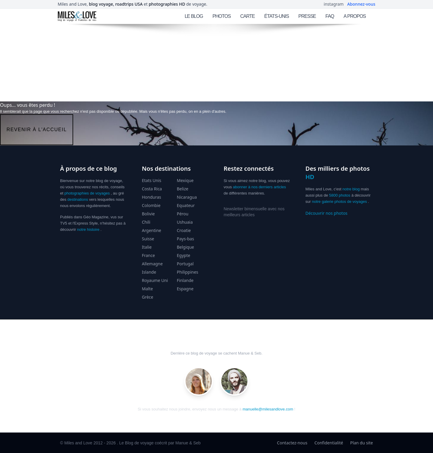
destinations (78, 199)
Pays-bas (185, 239)
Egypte (183, 255)
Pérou (183, 214)
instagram (334, 4)
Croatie (184, 230)
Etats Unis (151, 180)
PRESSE (307, 16)
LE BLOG (194, 16)
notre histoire (88, 229)
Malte (147, 288)
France (148, 255)
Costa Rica (152, 189)
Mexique (185, 180)
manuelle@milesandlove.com (268, 409)
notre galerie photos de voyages (339, 201)
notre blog (351, 189)
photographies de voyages (87, 193)
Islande (149, 272)
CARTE (247, 16)
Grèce (147, 297)
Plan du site (361, 443)
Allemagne (152, 264)
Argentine (151, 230)
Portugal (185, 264)
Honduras (151, 197)
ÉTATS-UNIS (276, 16)
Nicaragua (187, 197)
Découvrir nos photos (326, 213)
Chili (146, 222)
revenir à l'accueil (37, 129)
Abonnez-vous (361, 4)
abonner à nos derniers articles (259, 187)
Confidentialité (328, 443)
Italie (147, 247)
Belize (183, 189)
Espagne (185, 288)
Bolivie (148, 214)
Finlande (185, 280)
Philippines (187, 272)
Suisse (148, 239)
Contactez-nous (292, 443)
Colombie (151, 205)
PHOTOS (221, 16)
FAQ (329, 16)
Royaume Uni (155, 280)
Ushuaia (185, 222)
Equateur (186, 205)
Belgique (185, 247)
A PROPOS (354, 16)
